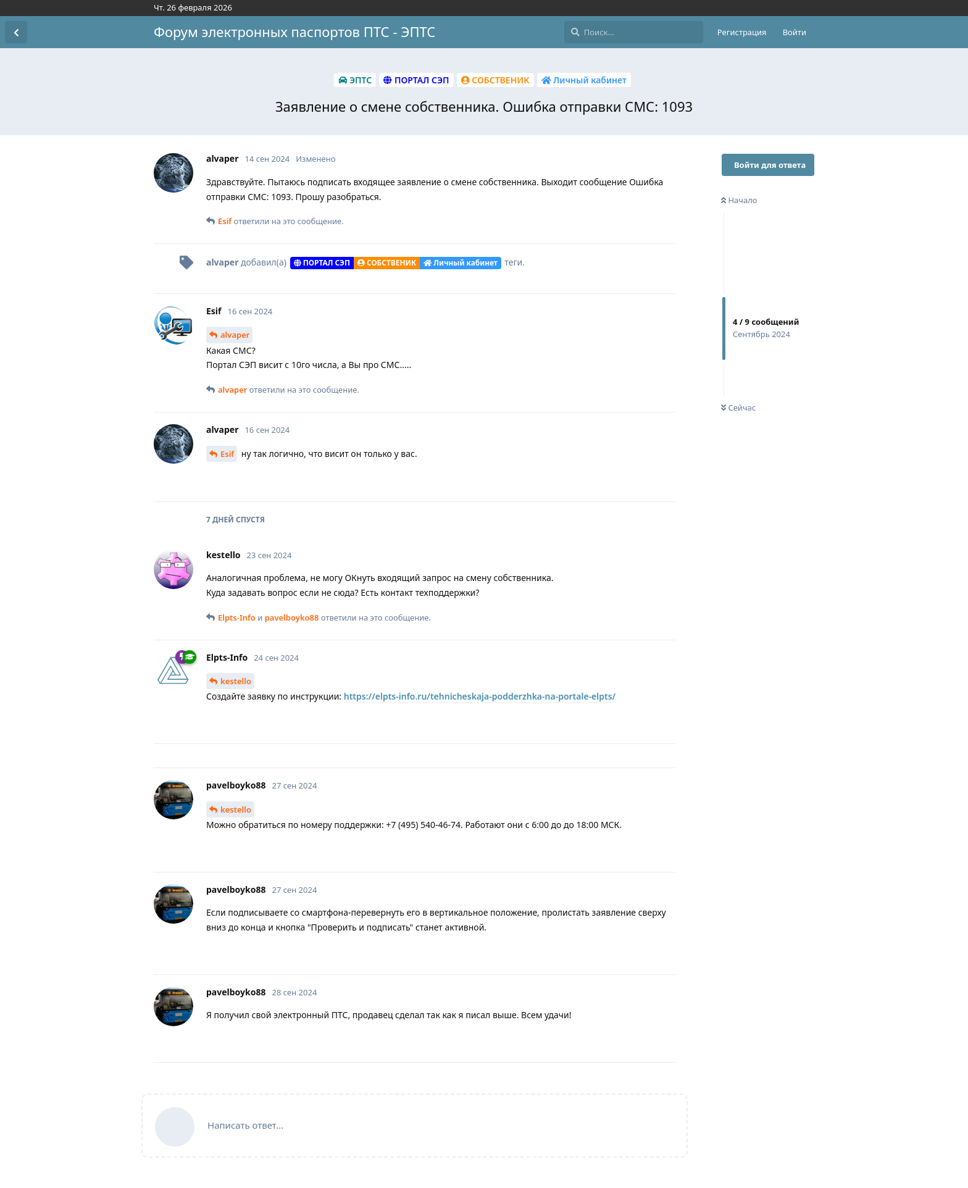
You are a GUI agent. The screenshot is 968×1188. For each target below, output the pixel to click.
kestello (235, 681)
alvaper (234, 334)
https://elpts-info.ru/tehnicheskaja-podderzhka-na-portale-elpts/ (479, 696)
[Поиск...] (633, 32)
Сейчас (738, 407)
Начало (739, 200)
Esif (227, 453)
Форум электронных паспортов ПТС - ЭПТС (294, 31)
